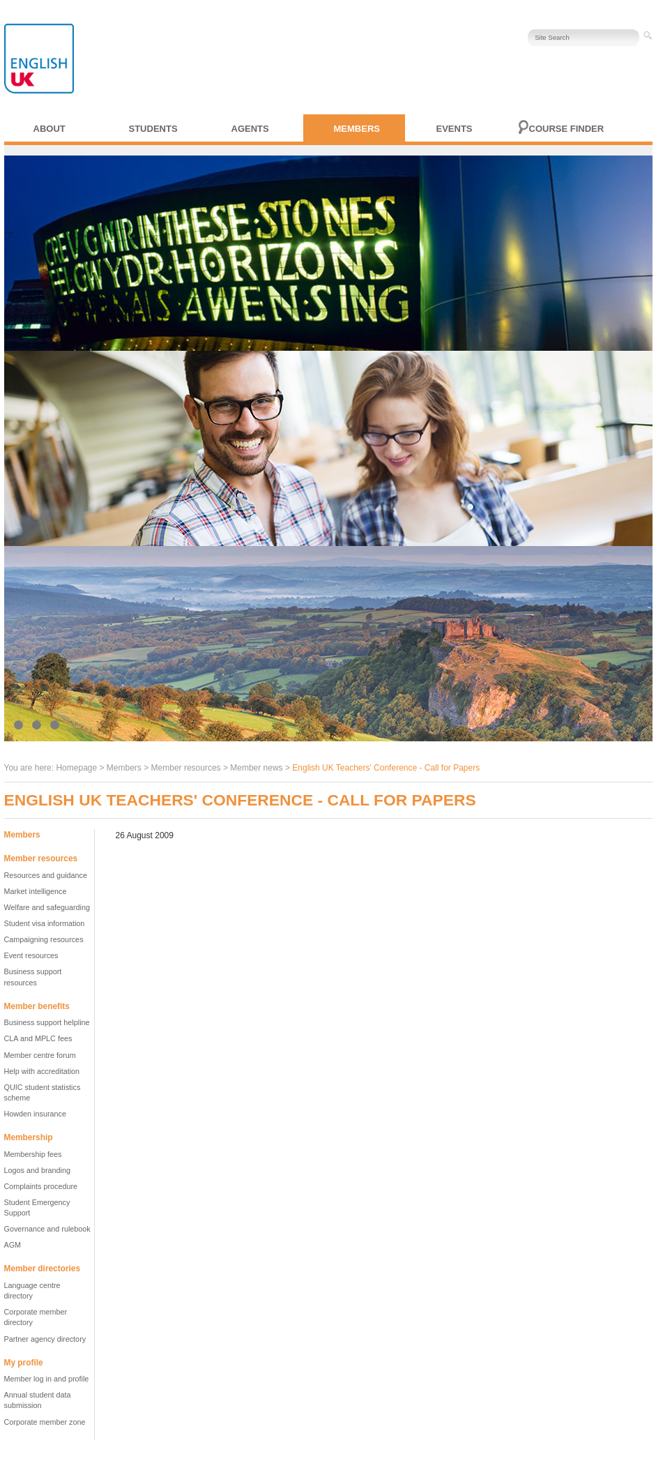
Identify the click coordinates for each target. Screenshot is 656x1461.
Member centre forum (40, 1055)
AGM (13, 1245)
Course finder (566, 128)
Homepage (76, 768)
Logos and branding (37, 1170)
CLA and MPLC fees (38, 1038)
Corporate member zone (45, 1422)
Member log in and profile (46, 1379)
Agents (250, 128)
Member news (256, 768)
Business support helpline (47, 1022)
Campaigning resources (44, 939)
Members (357, 128)
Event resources (31, 955)
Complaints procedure (41, 1186)
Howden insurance (35, 1114)
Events (454, 128)
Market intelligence (35, 891)
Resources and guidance (45, 875)
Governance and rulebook (47, 1229)
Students (153, 128)
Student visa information (44, 923)
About (49, 128)
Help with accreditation (42, 1071)
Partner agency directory (45, 1339)
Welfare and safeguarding (47, 907)
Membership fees (33, 1154)
